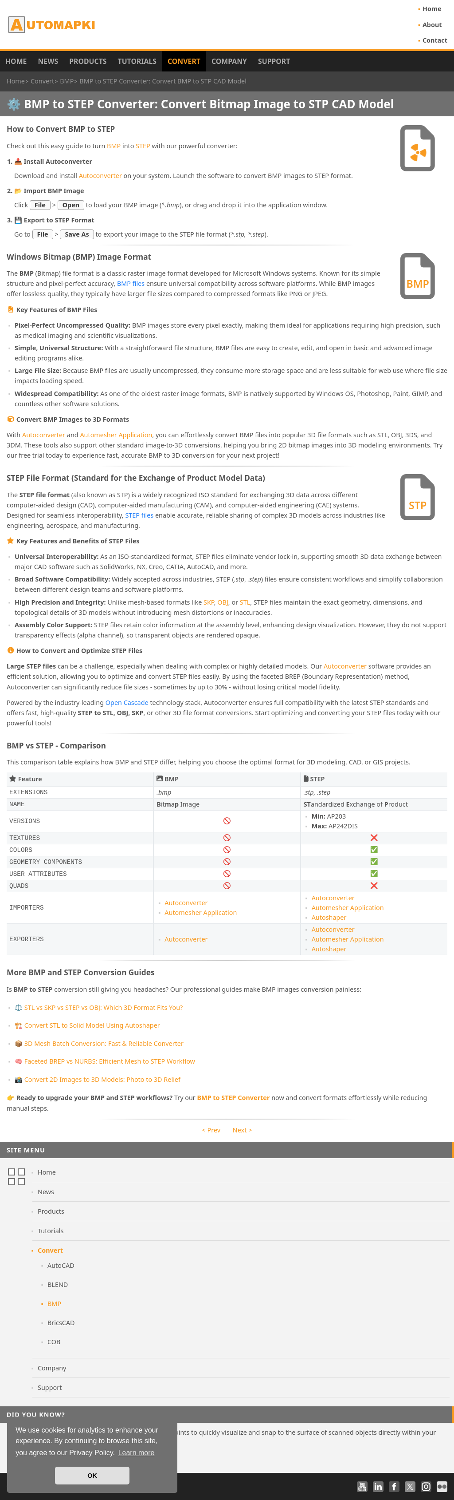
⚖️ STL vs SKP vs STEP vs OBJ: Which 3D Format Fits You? (99, 1007)
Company (229, 61)
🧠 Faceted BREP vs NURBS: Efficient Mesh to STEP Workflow (105, 1061)
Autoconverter (100, 175)
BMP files (131, 283)
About (432, 24)
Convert (184, 61)
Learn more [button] (136, 1452)
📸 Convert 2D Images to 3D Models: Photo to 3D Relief (97, 1079)
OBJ (222, 602)
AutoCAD (60, 1265)
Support (274, 61)
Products (87, 61)
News (48, 61)
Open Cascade (127, 702)
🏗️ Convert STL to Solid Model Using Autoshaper (87, 1025)
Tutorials (137, 61)
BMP (114, 146)
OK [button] (92, 1475)
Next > (242, 1130)
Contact (435, 40)
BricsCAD (61, 1322)
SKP (209, 602)
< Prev (211, 1130)
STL (245, 602)
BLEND (57, 1284)
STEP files (139, 515)
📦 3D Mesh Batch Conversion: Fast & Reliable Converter (99, 1043)
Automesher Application (116, 435)
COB (53, 1342)
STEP (143, 146)
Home (432, 8)
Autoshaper (329, 917)
